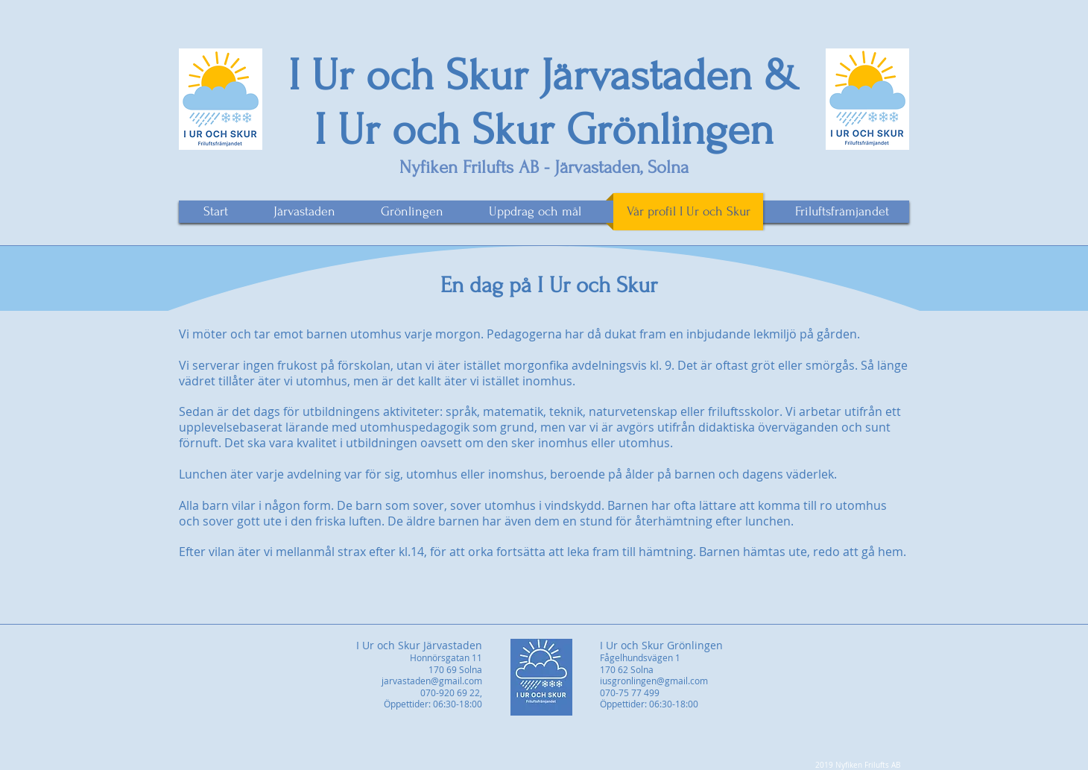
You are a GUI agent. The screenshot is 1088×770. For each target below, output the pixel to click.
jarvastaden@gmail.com (432, 681)
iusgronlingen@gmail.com (654, 681)
